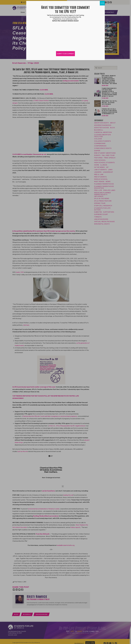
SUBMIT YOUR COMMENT (65, 54)
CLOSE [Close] (102, 3)
